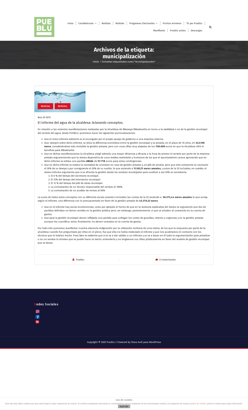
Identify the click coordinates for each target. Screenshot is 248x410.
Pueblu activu (178, 30)
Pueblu (80, 279)
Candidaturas (86, 23)
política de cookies (198, 403)
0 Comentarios (167, 279)
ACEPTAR (124, 407)
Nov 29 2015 (44, 136)
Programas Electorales (142, 23)
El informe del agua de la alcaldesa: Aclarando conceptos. (80, 142)
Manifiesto (159, 30)
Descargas (196, 30)
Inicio (70, 23)
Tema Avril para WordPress (146, 342)
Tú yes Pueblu (194, 23)
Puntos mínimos (172, 23)
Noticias (106, 23)
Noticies (120, 23)
